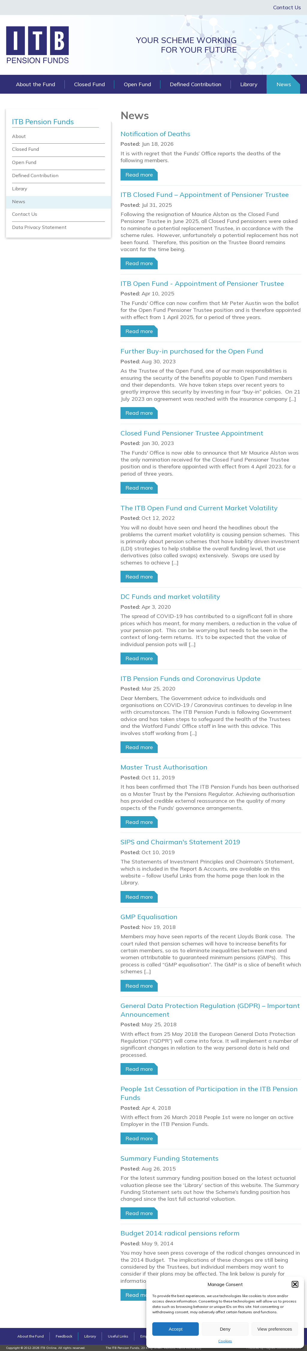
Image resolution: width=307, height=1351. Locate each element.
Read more (139, 174)
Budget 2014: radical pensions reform (180, 1233)
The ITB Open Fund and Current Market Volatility (199, 508)
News (283, 84)
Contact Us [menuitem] (24, 214)
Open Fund (137, 84)
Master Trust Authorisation (164, 767)
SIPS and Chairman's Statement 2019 (180, 842)
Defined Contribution (195, 84)
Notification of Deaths (155, 134)
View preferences (275, 1329)
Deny (225, 1329)
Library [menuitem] (19, 189)
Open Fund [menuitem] (24, 162)
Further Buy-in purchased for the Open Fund (192, 351)
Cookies (225, 1341)
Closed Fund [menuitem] (25, 149)
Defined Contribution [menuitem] (35, 175)
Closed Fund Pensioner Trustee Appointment (192, 433)
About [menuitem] (19, 136)
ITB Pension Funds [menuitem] (43, 121)
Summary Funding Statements (170, 1158)
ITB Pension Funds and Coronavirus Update (191, 678)
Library (249, 84)
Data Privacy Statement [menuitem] (39, 227)
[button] (295, 1284)
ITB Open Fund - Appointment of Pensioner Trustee (202, 283)
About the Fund (35, 84)
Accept (176, 1329)
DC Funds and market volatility (170, 596)
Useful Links (118, 1336)
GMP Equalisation (149, 917)
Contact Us (287, 7)
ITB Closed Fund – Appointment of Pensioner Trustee (205, 194)
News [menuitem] (18, 201)
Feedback (64, 1336)
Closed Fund (89, 84)
